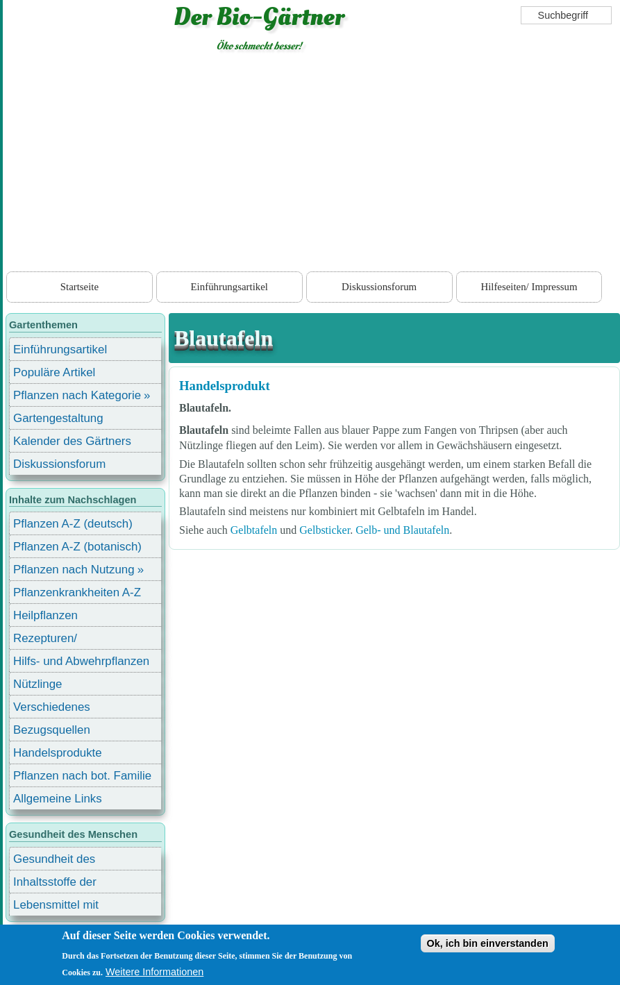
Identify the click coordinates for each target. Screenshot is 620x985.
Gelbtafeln (254, 530)
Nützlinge (37, 684)
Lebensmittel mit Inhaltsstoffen (56, 907)
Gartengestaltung (58, 418)
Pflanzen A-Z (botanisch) (77, 546)
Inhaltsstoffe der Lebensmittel (55, 884)
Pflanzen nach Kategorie (77, 395)
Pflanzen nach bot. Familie (82, 775)
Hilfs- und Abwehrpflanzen (81, 661)
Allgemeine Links (57, 798)
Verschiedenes (51, 707)
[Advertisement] (311, 164)
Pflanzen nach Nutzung (74, 569)
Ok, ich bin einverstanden (487, 943)
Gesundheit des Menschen (54, 861)
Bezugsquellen (51, 729)
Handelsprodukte (57, 752)
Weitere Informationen (154, 971)
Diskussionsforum (379, 286)
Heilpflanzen (45, 615)
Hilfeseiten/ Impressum (528, 286)
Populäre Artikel (54, 372)
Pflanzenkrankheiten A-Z (77, 592)
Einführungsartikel (229, 286)
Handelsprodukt (224, 385)
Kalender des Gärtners (72, 441)
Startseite (79, 286)
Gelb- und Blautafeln (402, 530)
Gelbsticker (324, 530)
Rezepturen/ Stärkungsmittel (53, 640)
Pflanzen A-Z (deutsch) (73, 523)
